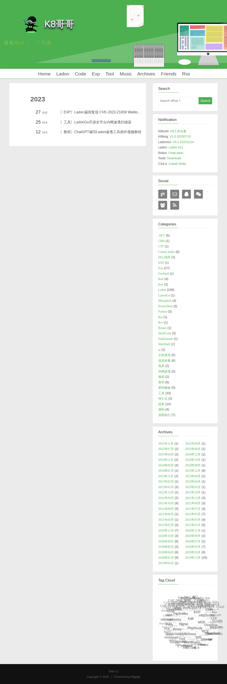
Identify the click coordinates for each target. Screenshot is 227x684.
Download (174, 158)
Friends (168, 73)
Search (205, 101)
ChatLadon (176, 153)
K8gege (135, 676)
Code (80, 73)
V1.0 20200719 (180, 136)
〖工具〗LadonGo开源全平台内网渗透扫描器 (95, 122)
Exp (95, 73)
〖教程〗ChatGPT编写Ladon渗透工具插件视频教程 (100, 132)
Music (125, 73)
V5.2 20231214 (183, 142)
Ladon (62, 73)
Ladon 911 (175, 147)
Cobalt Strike (177, 164)
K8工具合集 (178, 131)
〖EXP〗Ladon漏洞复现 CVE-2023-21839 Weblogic (101, 112)
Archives (145, 73)
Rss (185, 73)
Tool (109, 73)
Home (44, 73)
